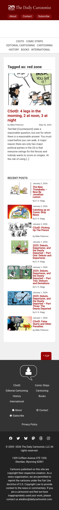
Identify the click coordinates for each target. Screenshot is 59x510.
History (14, 49)
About (13, 16)
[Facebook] (11, 438)
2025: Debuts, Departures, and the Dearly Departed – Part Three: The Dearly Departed (42, 302)
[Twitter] (18, 438)
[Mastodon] (33, 438)
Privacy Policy (29, 424)
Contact (27, 16)
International (40, 49)
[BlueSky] (26, 438)
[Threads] (41, 438)
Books (25, 49)
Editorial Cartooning (20, 45)
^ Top (46, 355)
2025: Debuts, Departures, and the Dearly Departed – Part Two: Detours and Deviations (42, 277)
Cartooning (45, 45)
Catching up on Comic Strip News (41, 212)
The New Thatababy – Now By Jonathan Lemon (40, 192)
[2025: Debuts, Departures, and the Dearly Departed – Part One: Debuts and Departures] (20, 247)
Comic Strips (34, 41)
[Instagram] (48, 438)
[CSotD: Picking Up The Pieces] (20, 230)
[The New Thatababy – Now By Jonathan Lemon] (20, 189)
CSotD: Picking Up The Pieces (41, 229)
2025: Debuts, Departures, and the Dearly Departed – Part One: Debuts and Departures (42, 251)
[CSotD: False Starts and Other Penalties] (20, 324)
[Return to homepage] (29, 374)
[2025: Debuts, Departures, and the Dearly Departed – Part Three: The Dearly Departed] (20, 298)
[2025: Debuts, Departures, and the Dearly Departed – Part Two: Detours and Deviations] (20, 273)
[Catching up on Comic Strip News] (20, 212)
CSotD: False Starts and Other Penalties (42, 324)
